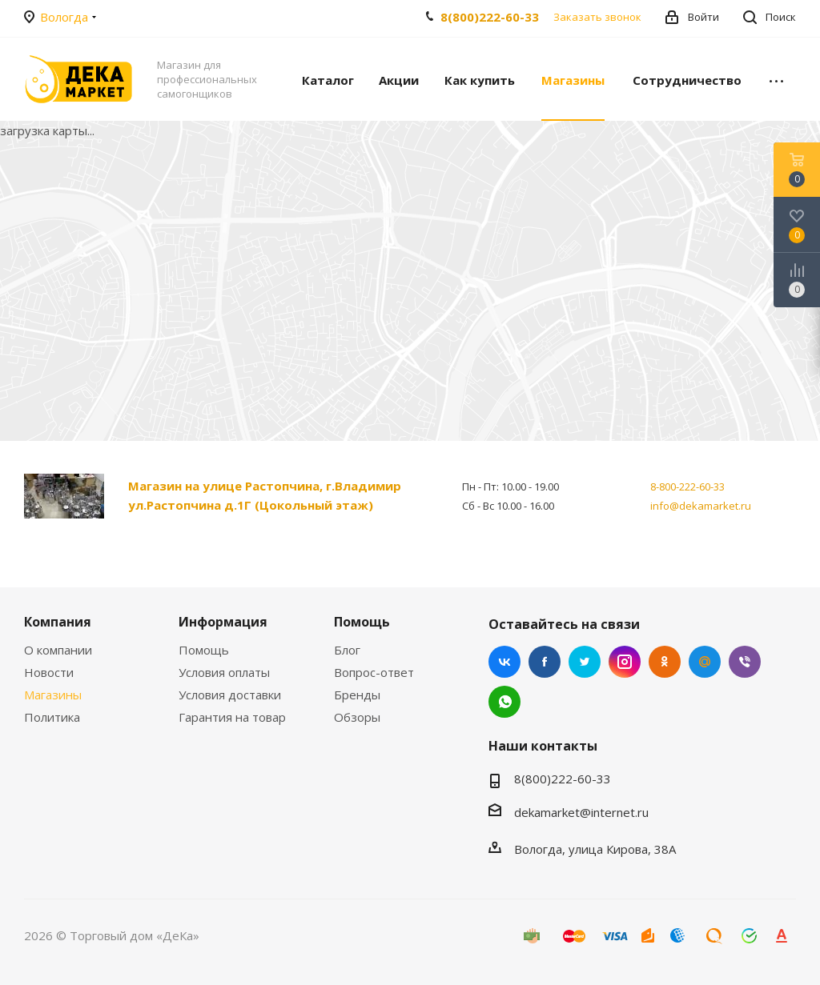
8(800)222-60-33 (489, 17)
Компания (57, 622)
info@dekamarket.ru (700, 506)
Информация (223, 622)
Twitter (585, 662)
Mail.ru (705, 662)
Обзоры (357, 717)
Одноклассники (665, 662)
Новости (49, 672)
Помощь (204, 650)
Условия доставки (230, 695)
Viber (745, 662)
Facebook (545, 662)
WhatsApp (504, 702)
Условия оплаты (224, 672)
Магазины (53, 695)
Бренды (357, 695)
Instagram (625, 662)
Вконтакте (504, 662)
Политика (52, 717)
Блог (347, 650)
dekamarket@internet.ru (581, 812)
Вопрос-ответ (374, 672)
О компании (58, 650)
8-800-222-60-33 (687, 486)
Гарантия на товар (232, 717)
